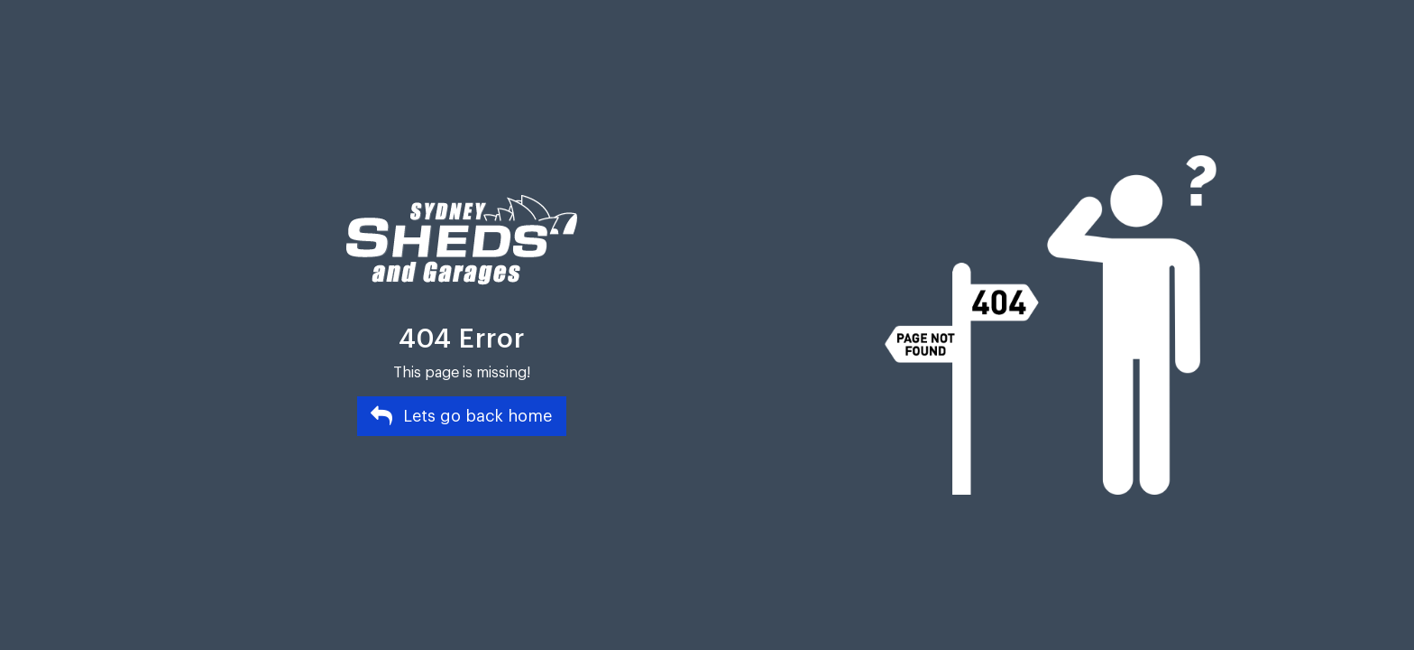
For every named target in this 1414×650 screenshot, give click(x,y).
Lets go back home (461, 415)
